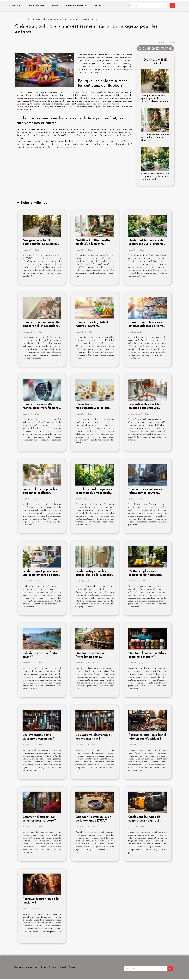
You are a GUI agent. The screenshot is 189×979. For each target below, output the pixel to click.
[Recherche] (148, 5)
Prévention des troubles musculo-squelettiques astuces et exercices (144, 408)
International (36, 5)
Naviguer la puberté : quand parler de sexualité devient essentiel (155, 99)
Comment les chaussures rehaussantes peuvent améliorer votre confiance (145, 493)
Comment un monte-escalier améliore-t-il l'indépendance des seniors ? (42, 326)
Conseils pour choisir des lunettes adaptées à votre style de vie (145, 326)
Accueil (18, 18)
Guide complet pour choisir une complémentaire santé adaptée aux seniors (41, 575)
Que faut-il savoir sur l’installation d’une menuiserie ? (89, 657)
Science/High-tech (76, 5)
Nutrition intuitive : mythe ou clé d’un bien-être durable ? (155, 138)
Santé (55, 5)
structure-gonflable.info (108, 103)
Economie (14, 5)
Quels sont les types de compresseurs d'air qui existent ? (144, 821)
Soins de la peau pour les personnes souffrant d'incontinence (40, 493)
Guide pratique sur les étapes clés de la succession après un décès (94, 575)
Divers (97, 5)
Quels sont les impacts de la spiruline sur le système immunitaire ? (155, 177)
